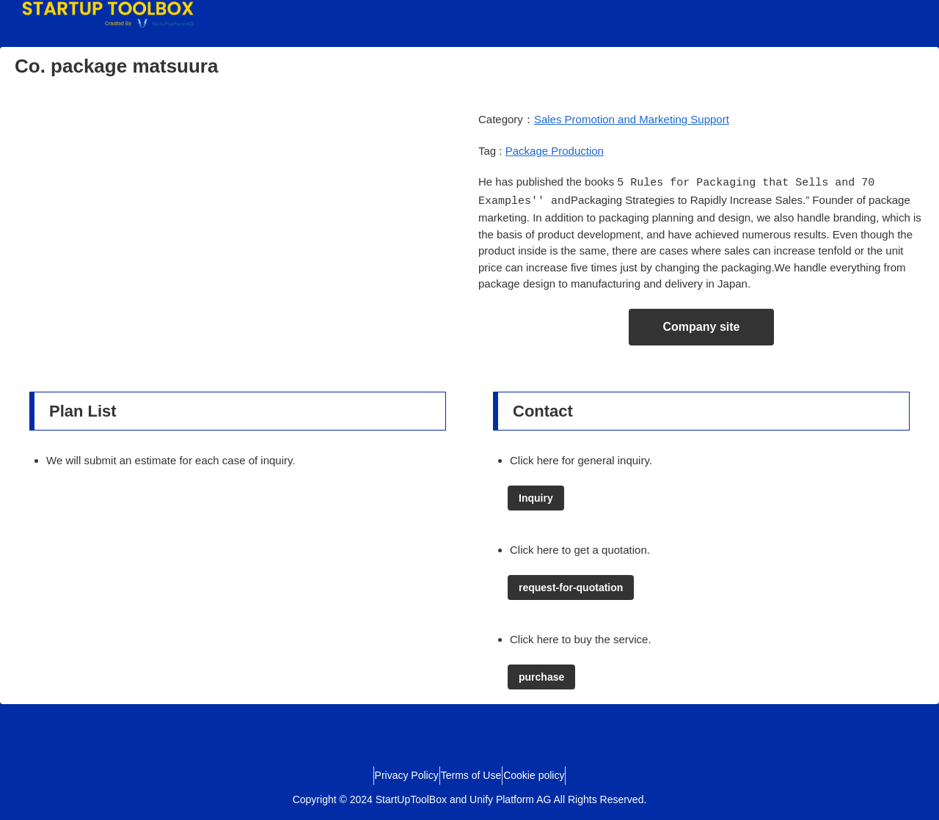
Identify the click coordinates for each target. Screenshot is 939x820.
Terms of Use (471, 774)
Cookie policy (546, 774)
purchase (541, 675)
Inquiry (536, 496)
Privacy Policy (393, 774)
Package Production (554, 150)
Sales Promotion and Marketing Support (631, 119)
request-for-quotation (571, 586)
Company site (701, 325)
